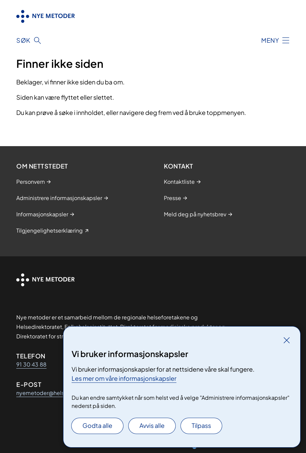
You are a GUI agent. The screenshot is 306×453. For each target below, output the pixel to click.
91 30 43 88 (31, 364)
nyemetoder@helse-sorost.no (55, 392)
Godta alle (97, 425)
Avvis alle (152, 425)
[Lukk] (286, 340)
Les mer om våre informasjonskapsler (124, 378)
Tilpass (201, 425)
